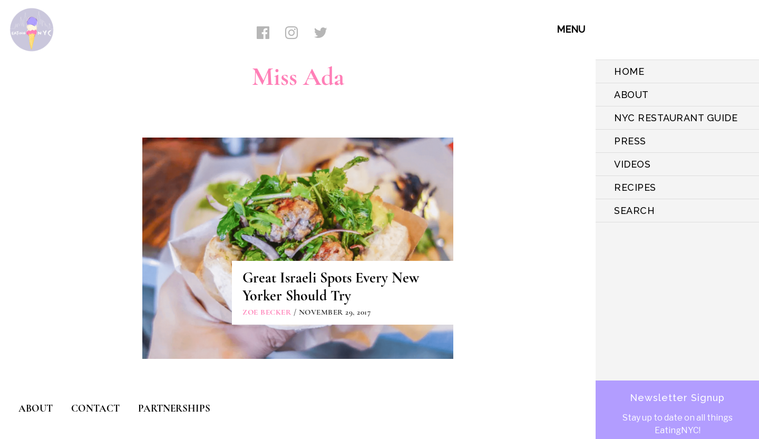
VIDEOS (632, 164)
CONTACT (95, 408)
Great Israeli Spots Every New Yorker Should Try (330, 287)
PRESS (630, 141)
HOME (629, 71)
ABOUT (631, 94)
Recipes (635, 187)
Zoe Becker (266, 312)
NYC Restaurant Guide (675, 117)
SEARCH (634, 210)
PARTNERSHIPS (174, 408)
